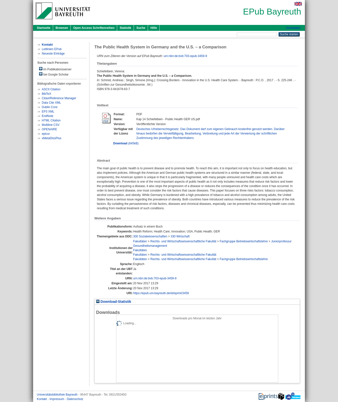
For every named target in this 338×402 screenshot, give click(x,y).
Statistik (125, 28)
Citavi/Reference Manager (59, 98)
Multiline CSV (51, 125)
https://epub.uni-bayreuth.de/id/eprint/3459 (161, 293)
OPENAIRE (49, 129)
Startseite (43, 28)
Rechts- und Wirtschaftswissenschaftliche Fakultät (183, 241)
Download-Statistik (113, 302)
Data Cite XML (51, 102)
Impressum (57, 399)
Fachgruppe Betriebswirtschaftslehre (244, 241)
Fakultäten (140, 241)
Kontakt (42, 399)
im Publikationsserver (55, 69)
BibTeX (46, 94)
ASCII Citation (51, 89)
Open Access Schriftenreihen (93, 28)
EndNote (47, 116)
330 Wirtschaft (180, 236)
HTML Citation (51, 120)
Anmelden (293, 28)
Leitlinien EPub (52, 49)
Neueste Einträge (53, 53)
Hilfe (153, 28)
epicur (46, 133)
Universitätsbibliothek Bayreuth (57, 394)
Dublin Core (49, 107)
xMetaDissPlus (51, 138)
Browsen (62, 28)
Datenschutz (75, 399)
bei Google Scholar (53, 74)
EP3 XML (48, 111)
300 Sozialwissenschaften (150, 236)
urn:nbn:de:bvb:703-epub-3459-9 (185, 56)
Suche (140, 28)
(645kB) (126, 143)
